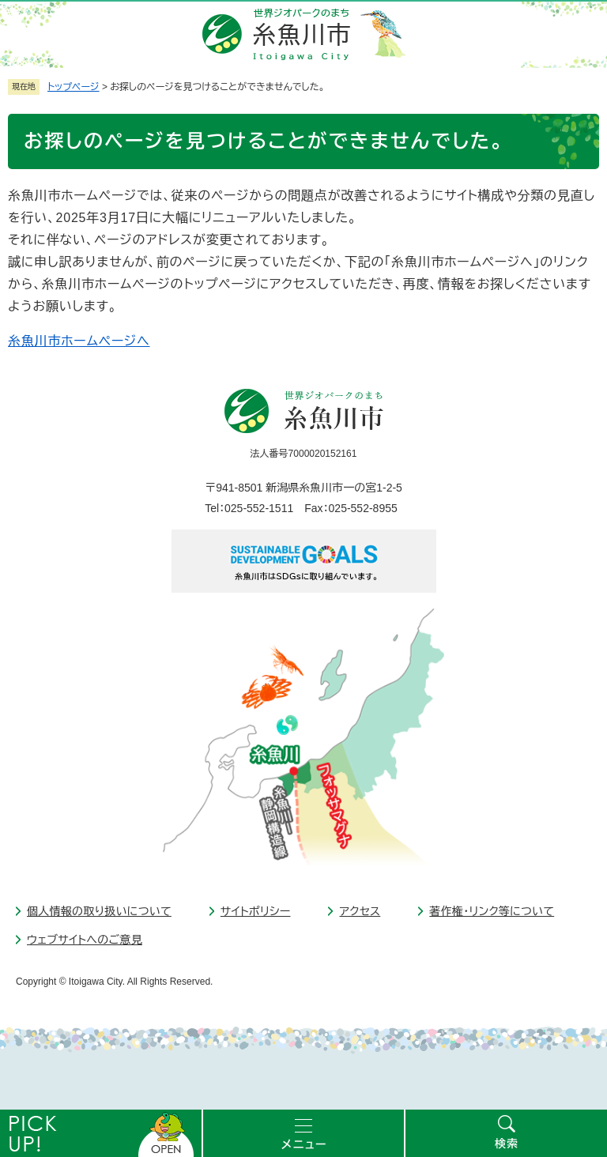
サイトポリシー (256, 911)
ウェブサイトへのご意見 (84, 939)
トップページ (73, 86)
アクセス (359, 911)
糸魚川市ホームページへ (79, 341)
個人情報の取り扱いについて (99, 911)
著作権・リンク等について (491, 911)
